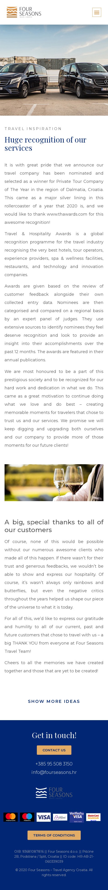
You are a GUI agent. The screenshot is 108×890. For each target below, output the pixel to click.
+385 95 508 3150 (54, 764)
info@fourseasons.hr (54, 772)
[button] (96, 12)
